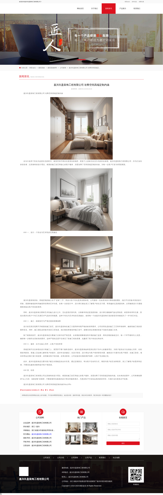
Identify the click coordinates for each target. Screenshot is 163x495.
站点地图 (116, 457)
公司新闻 (63, 68)
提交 (123, 443)
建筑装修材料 (52, 68)
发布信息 (134, 1)
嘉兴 (51, 390)
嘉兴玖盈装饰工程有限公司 (30, 390)
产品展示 (122, 8)
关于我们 (94, 8)
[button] (81, 59)
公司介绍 (60, 457)
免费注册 (141, 1)
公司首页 (46, 457)
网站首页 (80, 8)
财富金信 (127, 1)
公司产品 (88, 457)
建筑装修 (41, 68)
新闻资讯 (108, 8)
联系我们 (137, 8)
